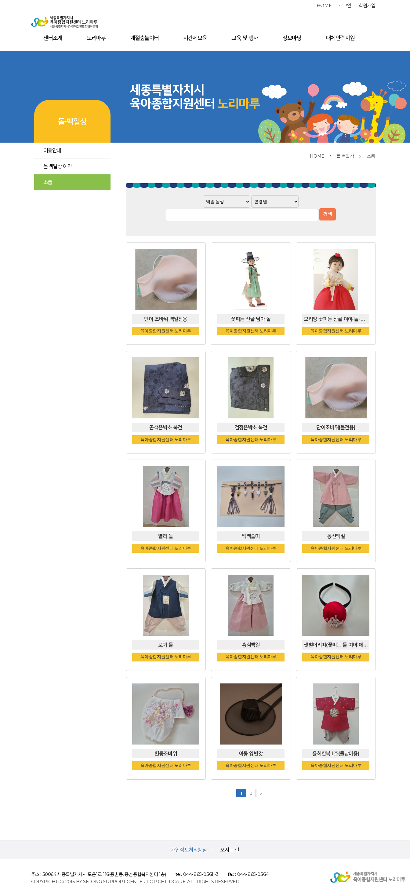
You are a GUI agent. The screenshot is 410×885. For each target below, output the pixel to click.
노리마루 (96, 38)
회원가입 (367, 5)
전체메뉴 (370, 38)
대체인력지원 (340, 38)
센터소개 (52, 38)
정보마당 (291, 38)
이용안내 (52, 150)
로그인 (345, 5)
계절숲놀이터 (144, 38)
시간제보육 (195, 38)
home (324, 5)
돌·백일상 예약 (57, 166)
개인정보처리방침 (189, 835)
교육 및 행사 (244, 38)
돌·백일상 (345, 156)
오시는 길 (229, 835)
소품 (47, 182)
